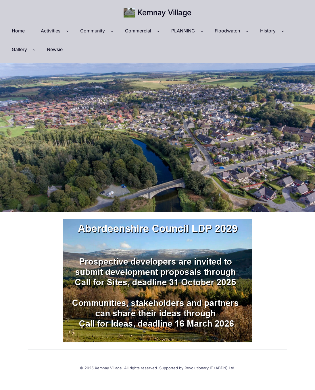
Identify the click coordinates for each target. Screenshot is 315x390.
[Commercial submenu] (158, 31)
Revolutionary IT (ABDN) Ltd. (210, 368)
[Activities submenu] (67, 31)
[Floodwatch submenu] (247, 31)
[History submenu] (282, 31)
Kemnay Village (164, 12)
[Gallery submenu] (34, 49)
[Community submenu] (112, 31)
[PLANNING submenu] (202, 31)
